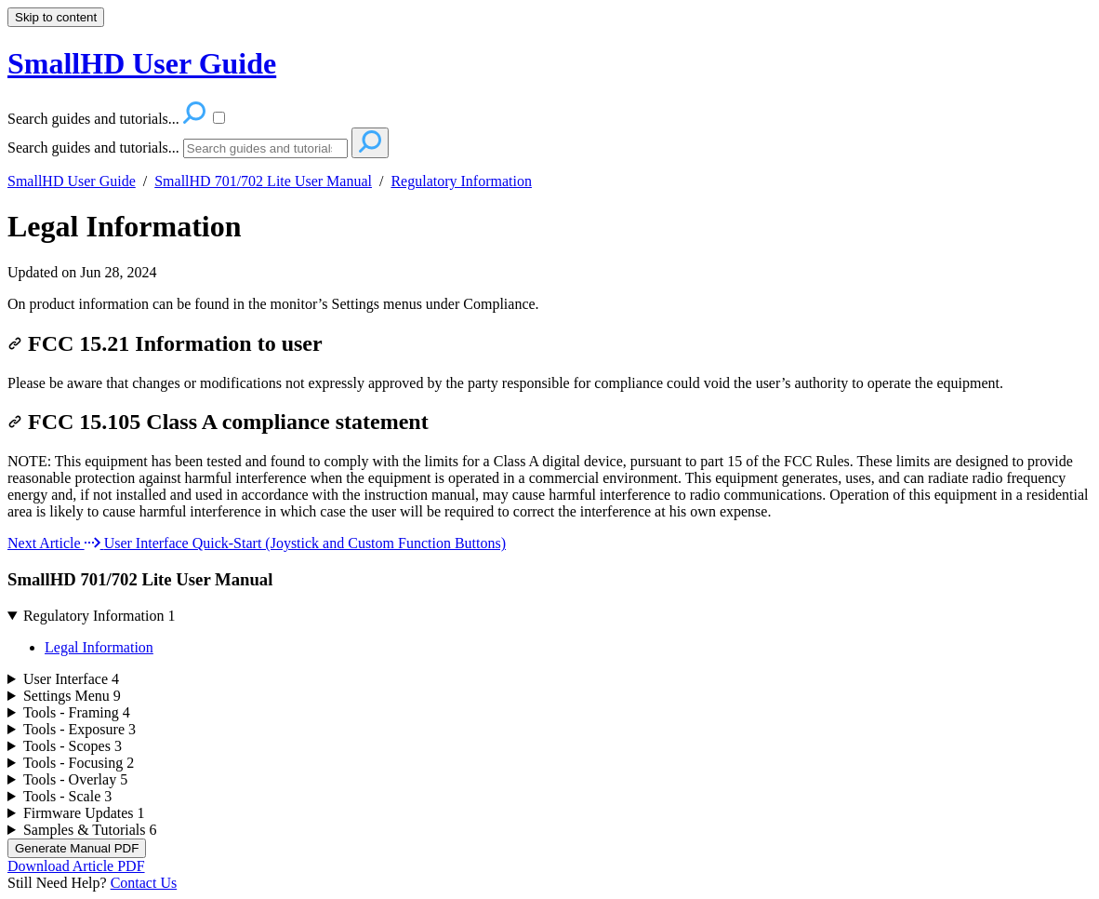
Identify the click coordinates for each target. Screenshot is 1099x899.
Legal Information (124, 226)
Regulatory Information (461, 181)
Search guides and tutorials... (93, 147)
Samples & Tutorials (90, 830)
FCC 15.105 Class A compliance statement (218, 421)
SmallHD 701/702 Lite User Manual (263, 181)
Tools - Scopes (72, 746)
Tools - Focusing (78, 763)
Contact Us (144, 883)
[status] (549, 304)
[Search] (265, 148)
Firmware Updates (84, 813)
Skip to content (56, 17)
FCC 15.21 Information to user (165, 343)
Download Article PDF (76, 866)
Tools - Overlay (75, 779)
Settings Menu (72, 696)
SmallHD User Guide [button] (141, 63)
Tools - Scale (67, 796)
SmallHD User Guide (71, 181)
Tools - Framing (76, 712)
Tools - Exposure (79, 729)
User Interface (71, 679)
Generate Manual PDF (77, 848)
